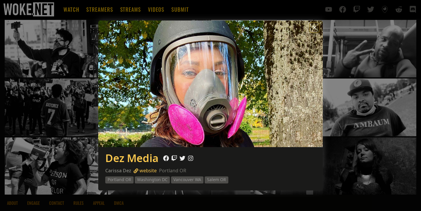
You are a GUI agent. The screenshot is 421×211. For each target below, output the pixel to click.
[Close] (314, 27)
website (145, 170)
